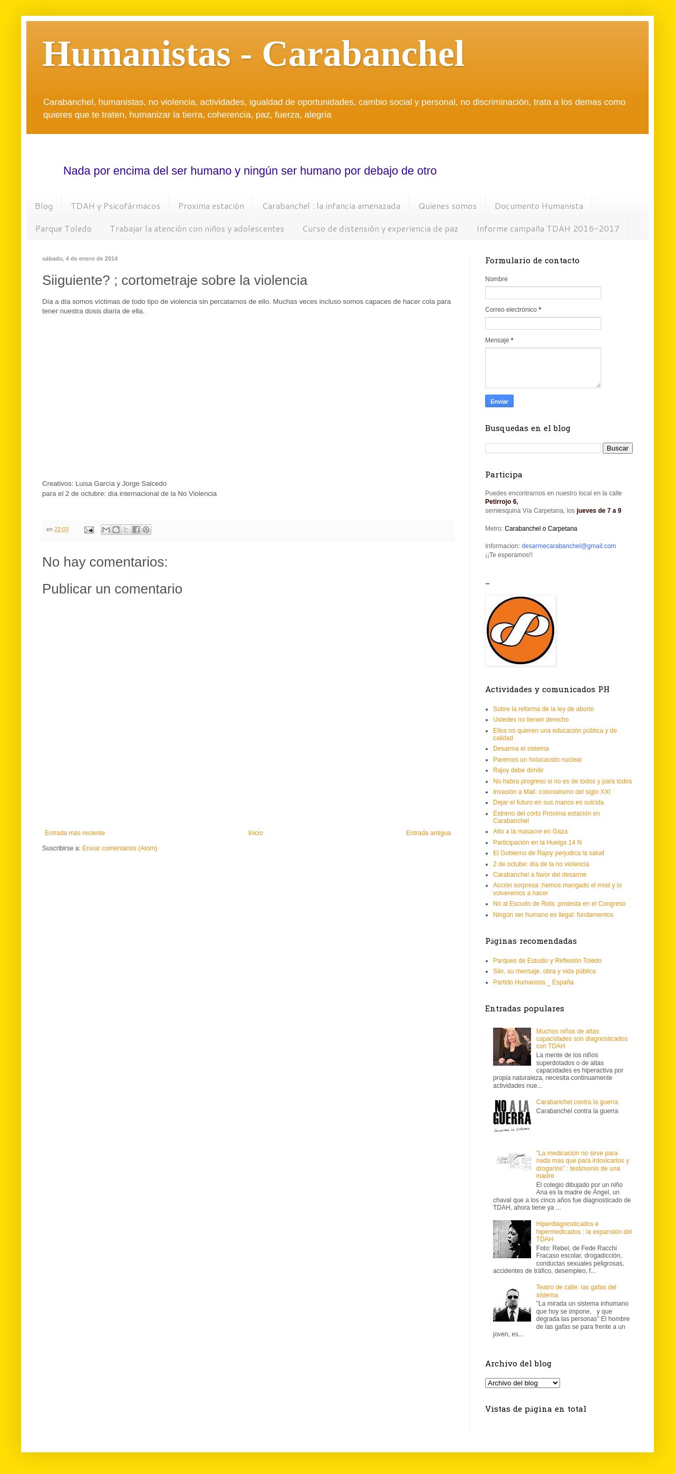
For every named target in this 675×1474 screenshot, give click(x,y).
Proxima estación (211, 205)
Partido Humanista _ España (533, 982)
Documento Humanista (539, 205)
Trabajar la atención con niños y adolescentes (197, 228)
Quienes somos (447, 205)
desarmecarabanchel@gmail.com (569, 546)
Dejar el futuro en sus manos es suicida (548, 802)
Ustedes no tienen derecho (530, 719)
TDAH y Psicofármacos (115, 205)
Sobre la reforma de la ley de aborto (543, 709)
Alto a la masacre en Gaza (530, 831)
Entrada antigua (428, 833)
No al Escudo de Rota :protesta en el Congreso (559, 903)
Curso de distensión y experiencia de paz (380, 228)
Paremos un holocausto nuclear (537, 759)
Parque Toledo (63, 228)
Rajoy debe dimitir (518, 770)
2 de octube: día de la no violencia (541, 864)
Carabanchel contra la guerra (577, 1102)
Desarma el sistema (521, 748)
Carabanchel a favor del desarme (539, 874)
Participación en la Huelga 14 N (537, 842)
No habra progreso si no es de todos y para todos (562, 781)
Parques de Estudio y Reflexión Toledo (547, 960)
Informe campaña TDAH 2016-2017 (548, 228)
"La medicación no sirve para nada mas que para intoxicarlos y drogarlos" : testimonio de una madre (582, 1165)
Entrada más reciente (75, 833)
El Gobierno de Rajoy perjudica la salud (548, 853)
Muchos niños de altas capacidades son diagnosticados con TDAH (582, 1039)
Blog (44, 205)
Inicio (255, 833)
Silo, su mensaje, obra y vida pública (544, 971)
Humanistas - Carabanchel (253, 53)
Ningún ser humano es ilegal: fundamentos (553, 914)
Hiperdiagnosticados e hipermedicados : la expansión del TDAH (584, 1231)
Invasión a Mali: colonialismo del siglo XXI (552, 792)
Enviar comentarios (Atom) (119, 848)
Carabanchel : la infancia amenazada (331, 205)
